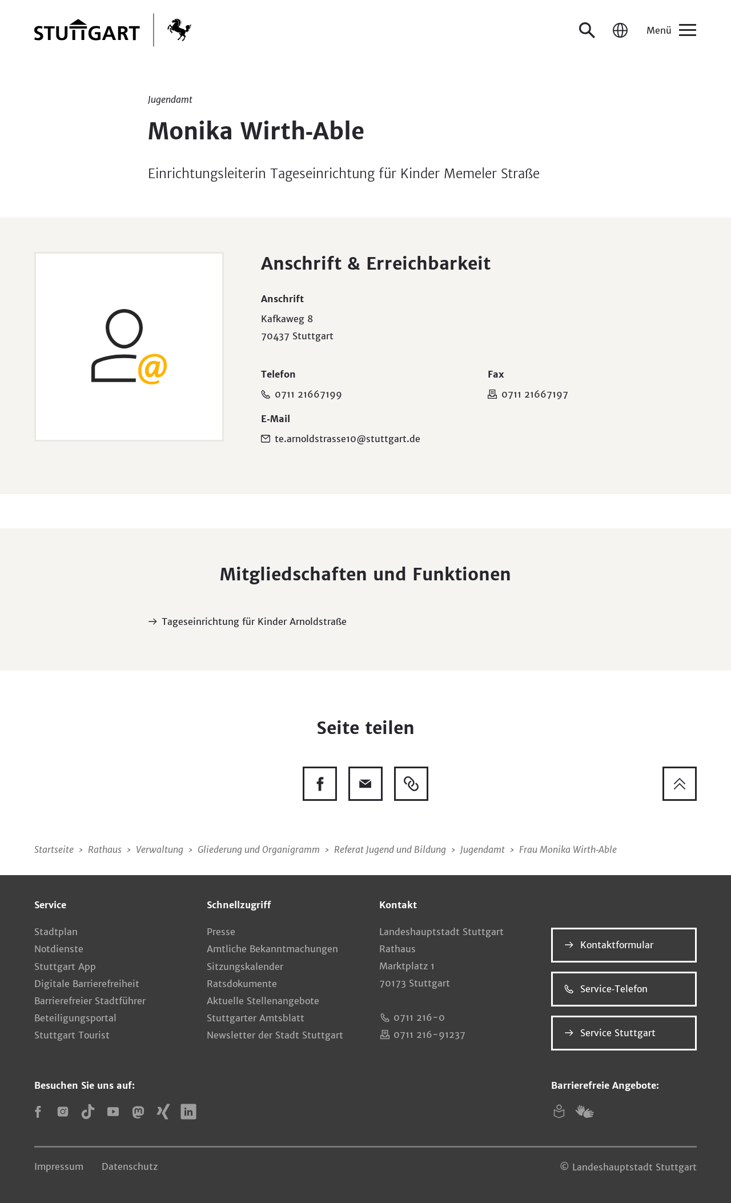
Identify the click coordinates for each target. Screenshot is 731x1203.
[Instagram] (63, 1112)
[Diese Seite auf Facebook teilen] (320, 784)
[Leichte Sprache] (559, 1112)
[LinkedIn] (188, 1112)
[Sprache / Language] (620, 30)
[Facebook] (38, 1112)
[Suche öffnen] (587, 30)
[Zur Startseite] (112, 30)
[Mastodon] (138, 1112)
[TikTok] (88, 1112)
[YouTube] (113, 1112)
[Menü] (670, 30)
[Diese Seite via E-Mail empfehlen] (365, 784)
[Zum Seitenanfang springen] (679, 784)
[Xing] (163, 1112)
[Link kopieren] (411, 784)
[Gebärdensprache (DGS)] (584, 1112)
